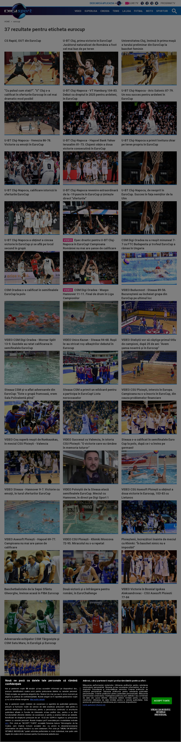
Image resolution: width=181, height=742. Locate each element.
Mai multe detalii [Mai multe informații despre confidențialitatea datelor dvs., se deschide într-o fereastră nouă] (37, 699)
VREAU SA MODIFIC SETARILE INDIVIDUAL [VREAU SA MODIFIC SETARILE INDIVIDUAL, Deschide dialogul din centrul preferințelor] (160, 712)
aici (6, 723)
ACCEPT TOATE (162, 701)
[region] (90, 709)
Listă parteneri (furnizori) (94, 705)
